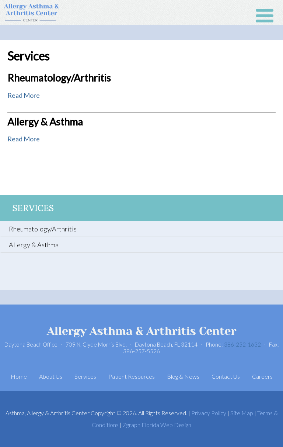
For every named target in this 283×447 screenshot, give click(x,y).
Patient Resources (131, 376)
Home (19, 376)
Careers (262, 376)
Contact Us (226, 376)
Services (33, 207)
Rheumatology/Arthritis (59, 78)
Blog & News (183, 376)
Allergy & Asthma (45, 122)
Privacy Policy (208, 412)
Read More (23, 95)
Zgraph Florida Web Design (157, 424)
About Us (50, 376)
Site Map (241, 412)
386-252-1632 (242, 344)
